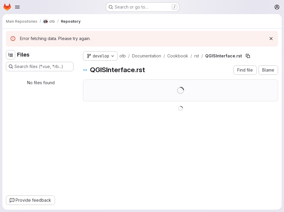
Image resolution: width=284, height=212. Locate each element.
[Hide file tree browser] (10, 54)
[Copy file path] (248, 56)
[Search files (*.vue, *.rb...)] (39, 66)
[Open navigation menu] (17, 7)
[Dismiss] (271, 38)
